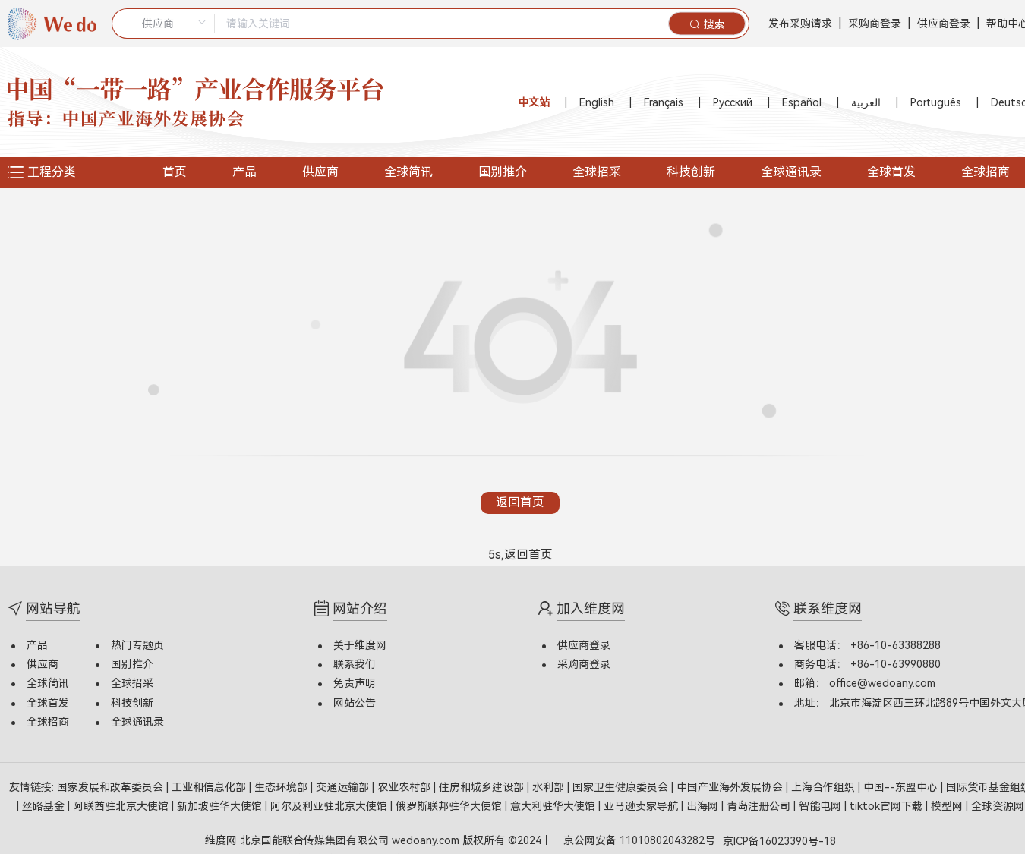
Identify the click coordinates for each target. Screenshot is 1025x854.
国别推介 (502, 172)
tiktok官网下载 (888, 803)
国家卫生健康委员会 (621, 784)
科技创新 (691, 172)
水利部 (549, 784)
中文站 (534, 102)
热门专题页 (137, 642)
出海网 (703, 803)
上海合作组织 (824, 784)
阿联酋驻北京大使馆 (122, 803)
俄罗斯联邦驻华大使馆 (450, 803)
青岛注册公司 (760, 803)
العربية (866, 102)
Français (663, 102)
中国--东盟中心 (902, 784)
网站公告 (354, 700)
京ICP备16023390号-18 (779, 838)
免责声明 (354, 681)
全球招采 (596, 172)
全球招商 (48, 719)
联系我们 (354, 662)
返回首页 (520, 500)
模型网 (948, 803)
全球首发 (891, 172)
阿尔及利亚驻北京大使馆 (330, 803)
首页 (174, 172)
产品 (244, 172)
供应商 (320, 172)
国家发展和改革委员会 (111, 784)
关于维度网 (359, 642)
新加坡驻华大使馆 (221, 803)
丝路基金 (45, 803)
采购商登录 (874, 23)
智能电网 (821, 803)
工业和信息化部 (210, 784)
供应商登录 (943, 23)
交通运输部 (344, 784)
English (596, 102)
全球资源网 (997, 803)
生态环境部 (282, 784)
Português (935, 102)
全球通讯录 (791, 172)
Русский (732, 102)
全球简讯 (408, 172)
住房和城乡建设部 (483, 784)
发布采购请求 (800, 23)
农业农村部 (405, 784)
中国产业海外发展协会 (731, 784)
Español (802, 102)
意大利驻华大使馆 (554, 803)
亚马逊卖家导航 (642, 803)
